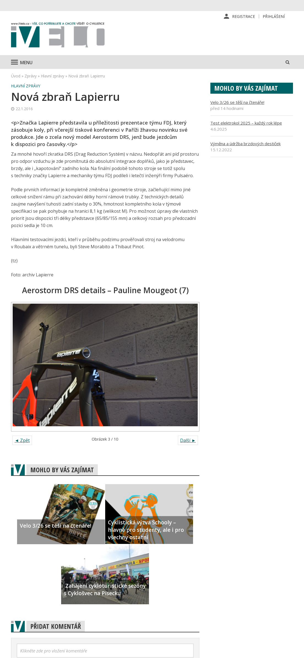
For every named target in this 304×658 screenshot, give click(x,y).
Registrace (243, 16)
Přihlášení (274, 16)
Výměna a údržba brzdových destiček (245, 143)
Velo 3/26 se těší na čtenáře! (237, 102)
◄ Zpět (22, 440)
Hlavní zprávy (52, 76)
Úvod (15, 76)
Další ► (188, 440)
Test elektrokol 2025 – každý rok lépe (246, 123)
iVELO (58, 36)
